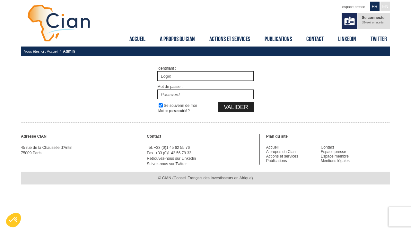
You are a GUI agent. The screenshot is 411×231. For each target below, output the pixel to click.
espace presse (353, 7)
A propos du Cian (177, 38)
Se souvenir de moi (180, 105)
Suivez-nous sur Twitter (167, 164)
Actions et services (229, 38)
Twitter (379, 38)
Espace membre (335, 156)
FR (375, 6)
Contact (315, 38)
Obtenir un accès (373, 22)
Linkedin (347, 38)
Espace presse (333, 152)
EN (385, 6)
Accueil (137, 38)
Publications (278, 38)
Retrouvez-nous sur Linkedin (171, 158)
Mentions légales (335, 160)
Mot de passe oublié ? (174, 111)
